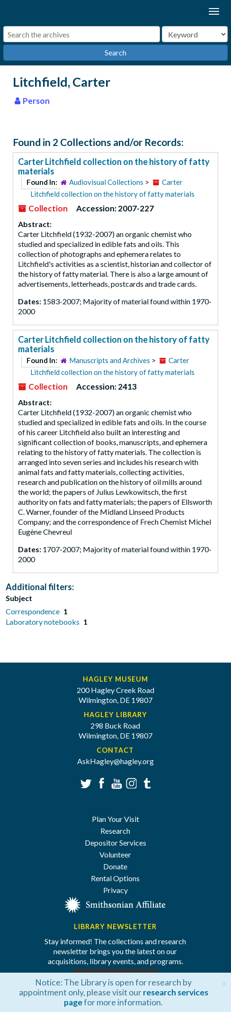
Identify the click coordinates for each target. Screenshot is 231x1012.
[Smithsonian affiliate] (115, 903)
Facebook (100, 782)
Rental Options (115, 878)
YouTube (115, 782)
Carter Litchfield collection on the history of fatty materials (114, 166)
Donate (115, 866)
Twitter (85, 782)
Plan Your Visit (115, 818)
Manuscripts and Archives (109, 360)
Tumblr (145, 782)
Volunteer (115, 854)
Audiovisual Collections (106, 182)
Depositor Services (115, 842)
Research (115, 830)
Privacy (115, 889)
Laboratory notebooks (43, 621)
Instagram (130, 782)
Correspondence (33, 611)
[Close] (224, 982)
